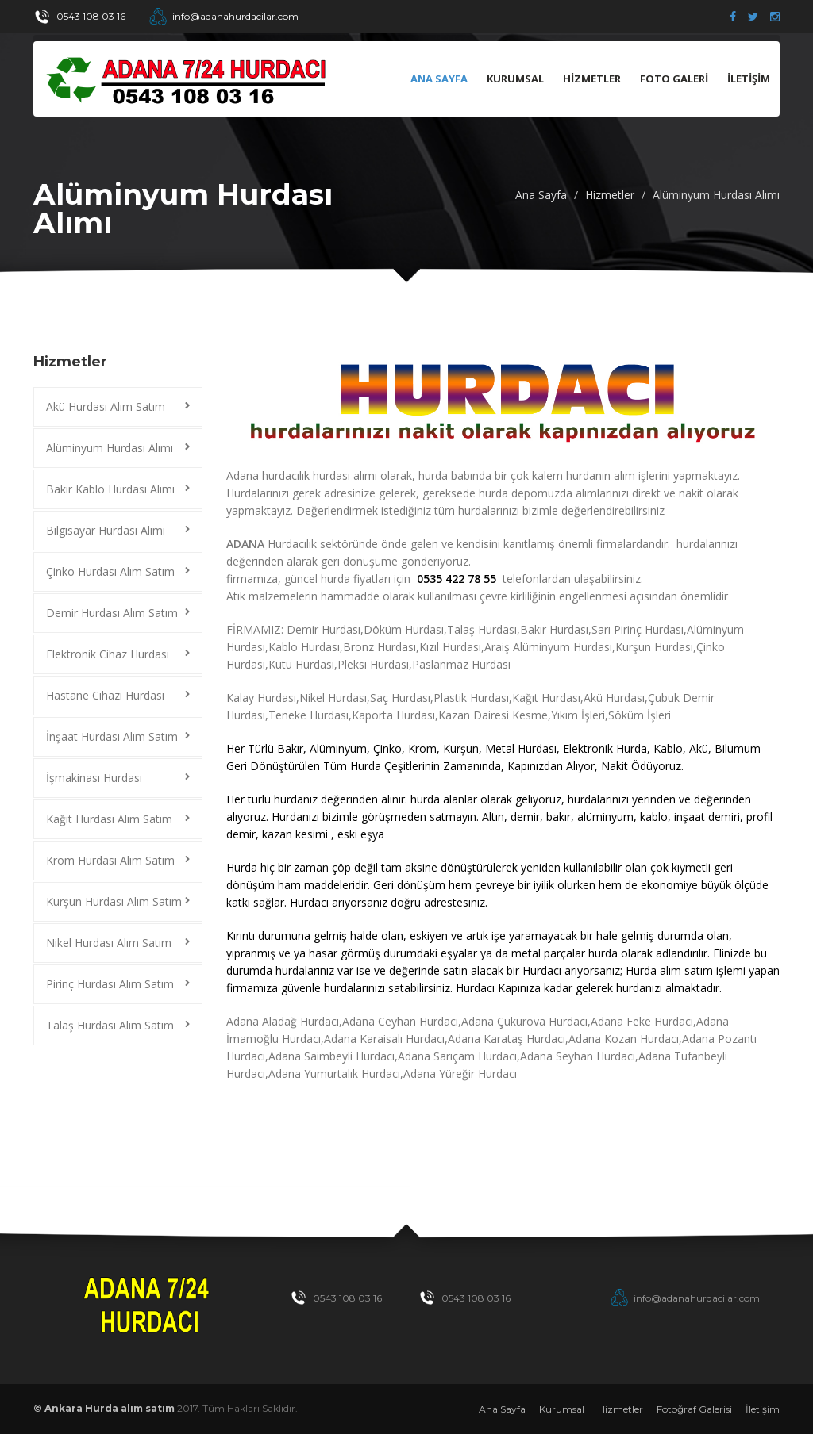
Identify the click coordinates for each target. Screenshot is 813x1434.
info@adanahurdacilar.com (235, 16)
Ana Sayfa (439, 78)
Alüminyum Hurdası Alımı (716, 194)
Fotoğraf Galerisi (694, 1409)
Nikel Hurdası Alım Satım (108, 942)
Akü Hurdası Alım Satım (105, 406)
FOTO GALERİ (674, 78)
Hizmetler (609, 194)
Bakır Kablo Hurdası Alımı (110, 489)
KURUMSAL (515, 78)
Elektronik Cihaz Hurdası (107, 653)
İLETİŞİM (748, 78)
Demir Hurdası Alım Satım (112, 612)
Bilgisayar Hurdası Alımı (105, 530)
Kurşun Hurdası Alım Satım (114, 901)
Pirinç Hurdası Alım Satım (110, 983)
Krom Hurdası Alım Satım (110, 860)
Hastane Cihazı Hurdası (105, 695)
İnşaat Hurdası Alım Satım (112, 736)
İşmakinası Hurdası (94, 777)
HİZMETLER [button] (592, 78)
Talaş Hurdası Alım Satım (110, 1025)
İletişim (763, 1409)
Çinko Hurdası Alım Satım (110, 571)
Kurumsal (561, 1409)
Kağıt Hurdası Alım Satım (109, 818)
